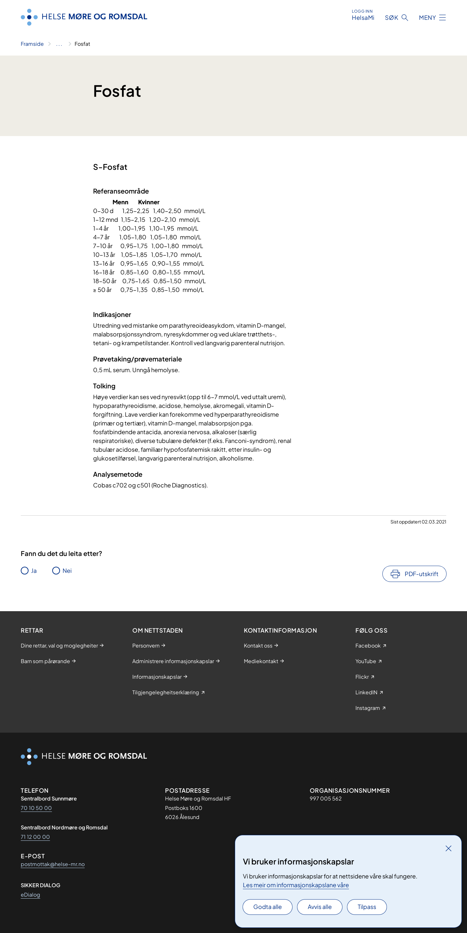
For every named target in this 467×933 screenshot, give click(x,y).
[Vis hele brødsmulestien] (59, 44)
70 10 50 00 (36, 807)
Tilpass (367, 906)
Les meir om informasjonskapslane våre (296, 885)
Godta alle (267, 906)
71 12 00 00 (35, 836)
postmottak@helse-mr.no (53, 864)
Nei (67, 570)
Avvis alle (320, 906)
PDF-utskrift (421, 573)
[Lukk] (448, 848)
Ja (34, 570)
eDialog (30, 894)
